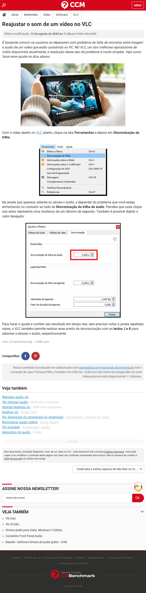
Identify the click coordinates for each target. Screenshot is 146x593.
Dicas (15, 14)
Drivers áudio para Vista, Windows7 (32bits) (34, 530)
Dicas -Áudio (49, 422)
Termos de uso (32, 557)
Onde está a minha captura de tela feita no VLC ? (107, 469)
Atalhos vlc (10, 412)
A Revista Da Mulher (120, 557)
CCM (6, 458)
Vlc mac (11, 518)
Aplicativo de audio (16, 432)
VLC (76, 14)
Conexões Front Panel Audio (24, 536)
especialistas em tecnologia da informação (106, 367)
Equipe (16, 557)
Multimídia (31, 14)
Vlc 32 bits (12, 524)
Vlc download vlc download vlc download (32, 417)
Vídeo (46, 14)
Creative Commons (114, 451)
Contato (80, 557)
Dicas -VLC (29, 412)
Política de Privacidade (58, 557)
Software (62, 14)
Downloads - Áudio (36, 427)
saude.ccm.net (73, 586)
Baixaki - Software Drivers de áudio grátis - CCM (36, 542)
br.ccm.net (16, 458)
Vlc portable (11, 427)
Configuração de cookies (73, 563)
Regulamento (96, 557)
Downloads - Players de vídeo (87, 417)
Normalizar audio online (19, 422)
